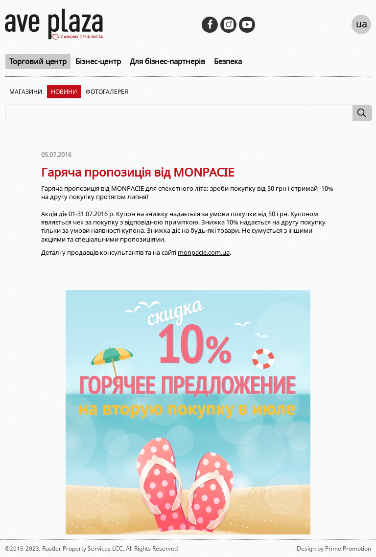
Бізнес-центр (98, 61)
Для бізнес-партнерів (167, 61)
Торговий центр (38, 61)
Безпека (228, 61)
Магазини (25, 92)
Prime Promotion (348, 548)
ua (361, 23)
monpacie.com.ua (204, 252)
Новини (64, 92)
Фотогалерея (107, 92)
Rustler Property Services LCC (82, 548)
